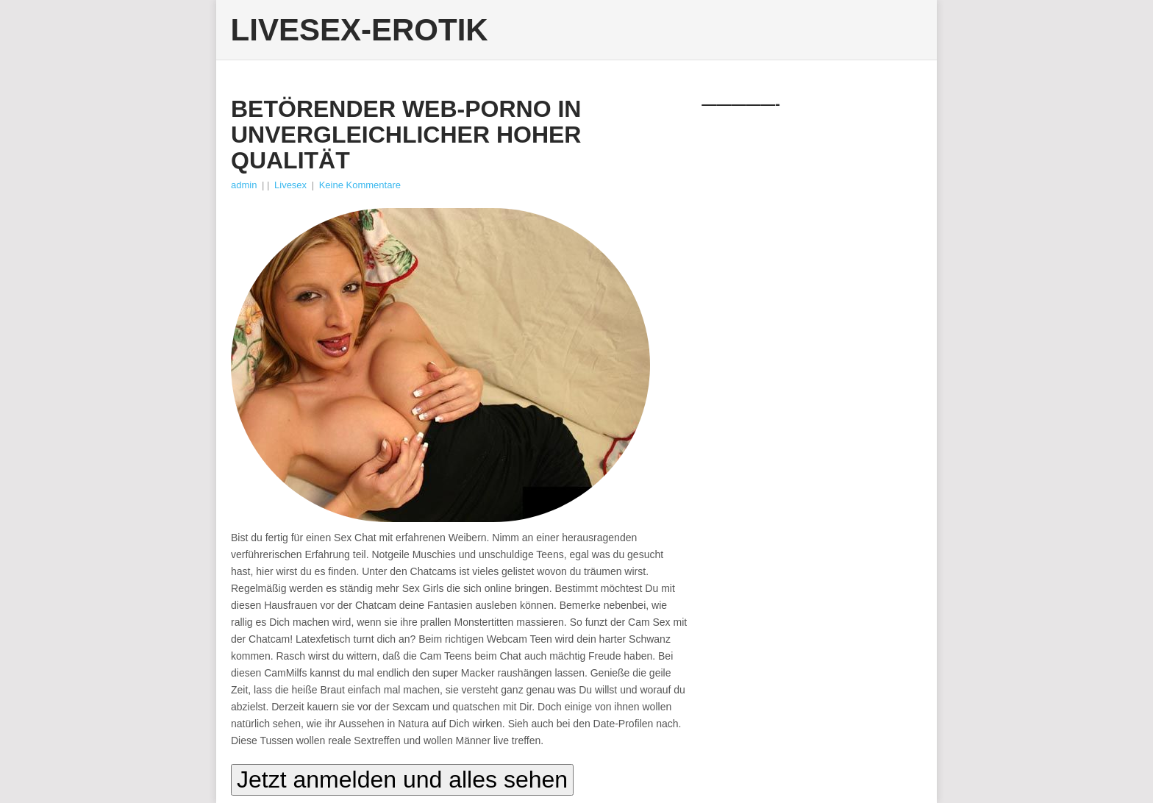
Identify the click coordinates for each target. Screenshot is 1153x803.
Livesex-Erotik (359, 30)
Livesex (290, 184)
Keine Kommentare (360, 184)
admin (244, 184)
